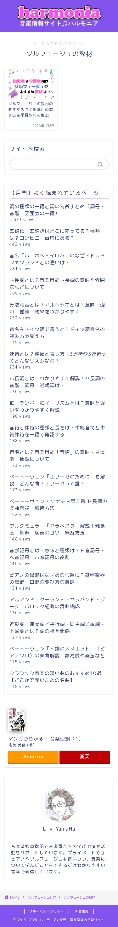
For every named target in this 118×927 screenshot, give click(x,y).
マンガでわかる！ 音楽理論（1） (45, 738)
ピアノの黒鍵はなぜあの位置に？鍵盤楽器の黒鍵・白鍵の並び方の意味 (57, 578)
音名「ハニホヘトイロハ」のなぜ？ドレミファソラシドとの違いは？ (57, 259)
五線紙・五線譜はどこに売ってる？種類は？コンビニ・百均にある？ (54, 234)
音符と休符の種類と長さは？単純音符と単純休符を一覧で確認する (57, 431)
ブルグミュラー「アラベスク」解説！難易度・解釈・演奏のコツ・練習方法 (57, 529)
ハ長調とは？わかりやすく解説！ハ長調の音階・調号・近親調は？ (57, 382)
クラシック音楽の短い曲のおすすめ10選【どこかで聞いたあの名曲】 (55, 677)
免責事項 (82, 911)
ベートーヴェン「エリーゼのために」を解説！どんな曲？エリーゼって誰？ (57, 480)
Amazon (33, 756)
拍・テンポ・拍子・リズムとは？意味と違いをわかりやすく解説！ (57, 406)
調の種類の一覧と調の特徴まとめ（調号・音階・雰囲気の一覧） (57, 210)
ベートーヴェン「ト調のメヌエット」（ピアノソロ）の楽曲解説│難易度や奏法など (57, 652)
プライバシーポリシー (46, 911)
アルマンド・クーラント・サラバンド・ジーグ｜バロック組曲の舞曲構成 (57, 603)
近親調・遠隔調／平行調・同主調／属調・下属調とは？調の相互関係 (57, 627)
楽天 (85, 756)
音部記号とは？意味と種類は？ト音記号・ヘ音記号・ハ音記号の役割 (57, 554)
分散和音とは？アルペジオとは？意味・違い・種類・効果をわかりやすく (57, 308)
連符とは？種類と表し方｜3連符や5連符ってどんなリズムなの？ (57, 357)
